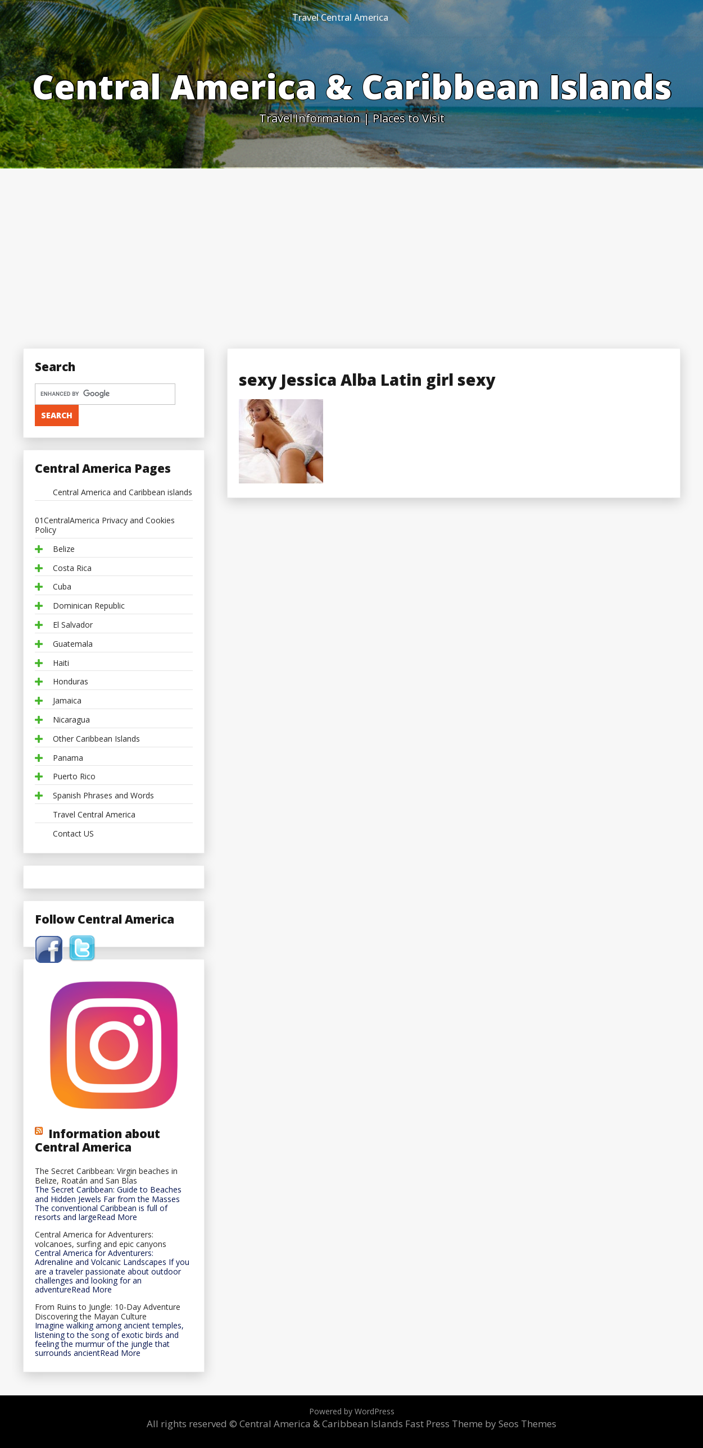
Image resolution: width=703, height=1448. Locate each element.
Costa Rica (72, 568)
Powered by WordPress (351, 1411)
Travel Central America (340, 17)
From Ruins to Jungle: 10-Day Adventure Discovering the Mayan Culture (107, 1312)
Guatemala (73, 644)
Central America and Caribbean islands (122, 492)
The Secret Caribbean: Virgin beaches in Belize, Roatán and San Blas (106, 1176)
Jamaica (67, 701)
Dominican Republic (89, 606)
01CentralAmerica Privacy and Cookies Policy (105, 525)
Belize (64, 549)
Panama (68, 758)
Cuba (62, 587)
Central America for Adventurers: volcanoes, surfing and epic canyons (100, 1239)
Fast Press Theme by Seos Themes (480, 1423)
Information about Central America (97, 1140)
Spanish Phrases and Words (103, 796)
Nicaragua (71, 720)
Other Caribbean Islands (96, 739)
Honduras (70, 682)
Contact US (73, 834)
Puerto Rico (74, 777)
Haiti (61, 663)
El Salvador (73, 625)
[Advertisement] (352, 252)
